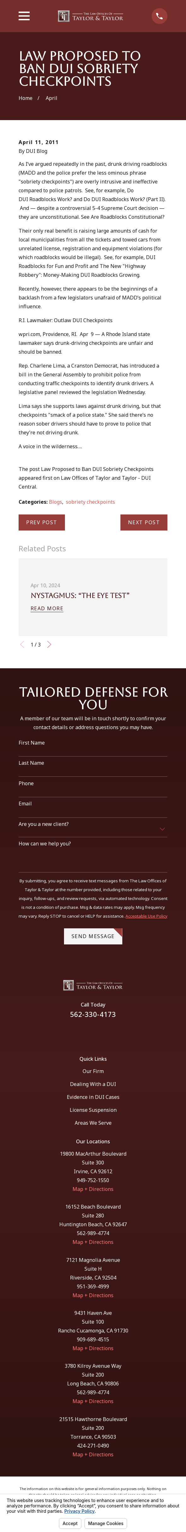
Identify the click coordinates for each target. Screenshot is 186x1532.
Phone (26, 783)
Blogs (55, 501)
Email (25, 804)
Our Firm (93, 1071)
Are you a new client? (44, 824)
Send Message (97, 934)
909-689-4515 (93, 1339)
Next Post (144, 522)
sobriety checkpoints (90, 501)
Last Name (31, 763)
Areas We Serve (93, 1122)
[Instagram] (100, 1033)
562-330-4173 (93, 1014)
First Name (32, 743)
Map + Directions (93, 1189)
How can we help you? (45, 844)
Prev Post (41, 522)
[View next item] (49, 644)
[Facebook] (84, 1033)
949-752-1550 (93, 1180)
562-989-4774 (93, 1233)
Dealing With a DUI (93, 1084)
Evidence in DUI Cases (93, 1097)
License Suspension (93, 1109)
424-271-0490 (93, 1445)
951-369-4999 (93, 1286)
